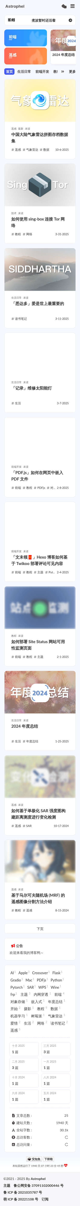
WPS (43, 987)
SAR (31, 987)
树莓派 (38, 1015)
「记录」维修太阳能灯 (31, 387)
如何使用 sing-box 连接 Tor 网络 (38, 222)
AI (13, 972)
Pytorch (17, 987)
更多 (72, 71)
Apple (23, 972)
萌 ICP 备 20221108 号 (20, 1199)
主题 (25, 994)
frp (13, 994)
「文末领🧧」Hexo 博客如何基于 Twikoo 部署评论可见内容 (39, 560)
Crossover (41, 972)
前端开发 (42, 71)
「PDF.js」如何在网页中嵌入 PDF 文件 (37, 475)
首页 (9, 71)
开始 (15, 1008)
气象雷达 (56, 1015)
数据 (56, 1008)
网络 (42, 1023)
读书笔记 (59, 1023)
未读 (27, 128)
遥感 (15, 1030)
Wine (56, 987)
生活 (29, 1023)
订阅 (45, 1199)
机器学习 (19, 1015)
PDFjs (42, 980)
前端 (59, 994)
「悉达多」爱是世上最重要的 (37, 303)
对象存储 (19, 1001)
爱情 (15, 1023)
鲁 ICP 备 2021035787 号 (22, 1192)
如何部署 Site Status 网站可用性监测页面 (38, 644)
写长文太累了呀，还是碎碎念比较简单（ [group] (43, 20)
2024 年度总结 (63, 55)
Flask (57, 972)
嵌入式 (38, 1001)
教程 (56, 71)
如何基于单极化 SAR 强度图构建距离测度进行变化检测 (38, 813)
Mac (30, 980)
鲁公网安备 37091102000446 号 (39, 1185)
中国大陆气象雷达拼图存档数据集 (39, 137)
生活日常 (24, 71)
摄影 (29, 1008)
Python (57, 980)
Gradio (16, 980)
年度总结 (56, 1001)
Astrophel (38, 1179)
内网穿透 (42, 994)
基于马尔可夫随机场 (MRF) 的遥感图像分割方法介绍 (38, 898)
